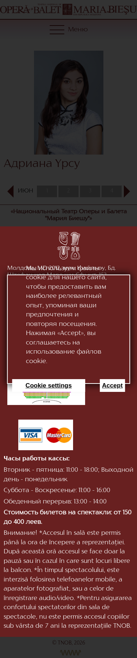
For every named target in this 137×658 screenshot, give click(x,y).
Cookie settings (49, 385)
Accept (112, 385)
